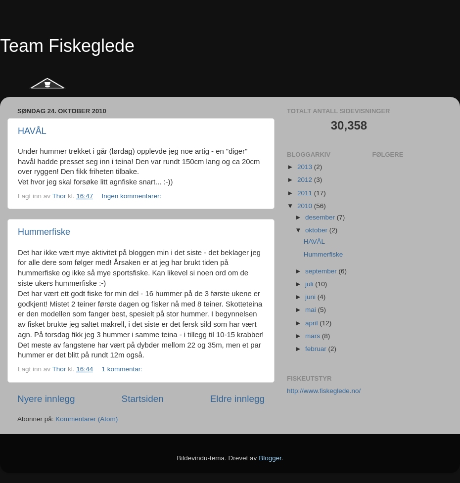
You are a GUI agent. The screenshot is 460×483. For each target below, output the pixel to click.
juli (310, 284)
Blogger (270, 458)
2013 (305, 167)
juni (311, 297)
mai (311, 309)
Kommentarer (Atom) (86, 419)
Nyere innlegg (46, 399)
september (322, 271)
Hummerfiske (44, 232)
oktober (317, 230)
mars (313, 336)
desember (321, 217)
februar (316, 348)
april (312, 323)
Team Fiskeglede (67, 46)
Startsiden (143, 399)
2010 (305, 206)
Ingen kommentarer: (132, 196)
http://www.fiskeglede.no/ (324, 391)
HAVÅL (32, 131)
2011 (305, 193)
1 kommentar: (122, 369)
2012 (305, 179)
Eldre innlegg (237, 399)
